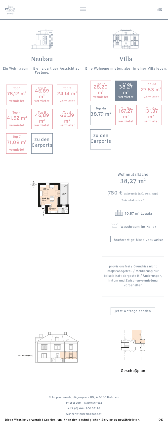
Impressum (74, 403)
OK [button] (161, 419)
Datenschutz (93, 403)
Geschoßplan (133, 359)
